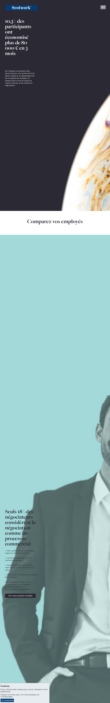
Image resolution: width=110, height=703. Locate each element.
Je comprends (7, 700)
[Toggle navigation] (103, 7)
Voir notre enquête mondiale (20, 596)
